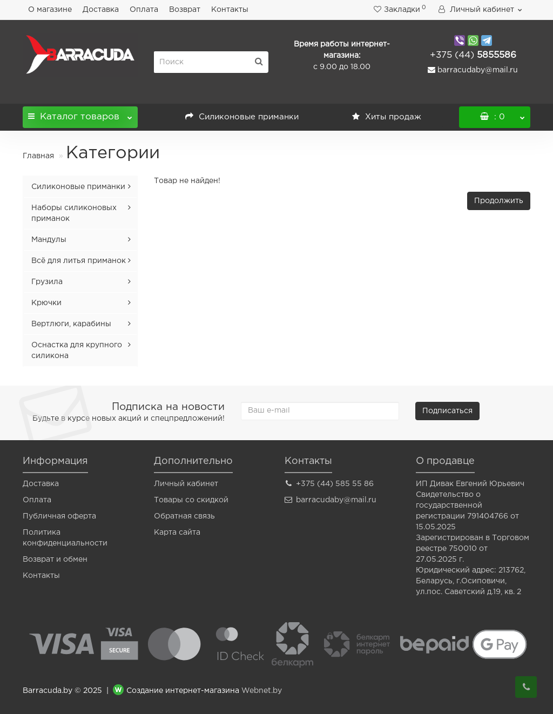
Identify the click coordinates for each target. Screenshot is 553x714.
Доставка (101, 9)
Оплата (144, 9)
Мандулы (48, 240)
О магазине (50, 9)
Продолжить (498, 201)
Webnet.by (261, 691)
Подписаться (447, 411)
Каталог (80, 113)
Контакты (229, 9)
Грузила (47, 282)
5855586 (473, 55)
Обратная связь (184, 516)
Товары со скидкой (191, 500)
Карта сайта (177, 532)
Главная (38, 156)
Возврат (184, 9)
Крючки (46, 303)
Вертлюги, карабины (71, 324)
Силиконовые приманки (242, 116)
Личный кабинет (186, 484)
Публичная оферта (59, 516)
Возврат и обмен (55, 559)
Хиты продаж (386, 116)
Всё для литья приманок (78, 261)
